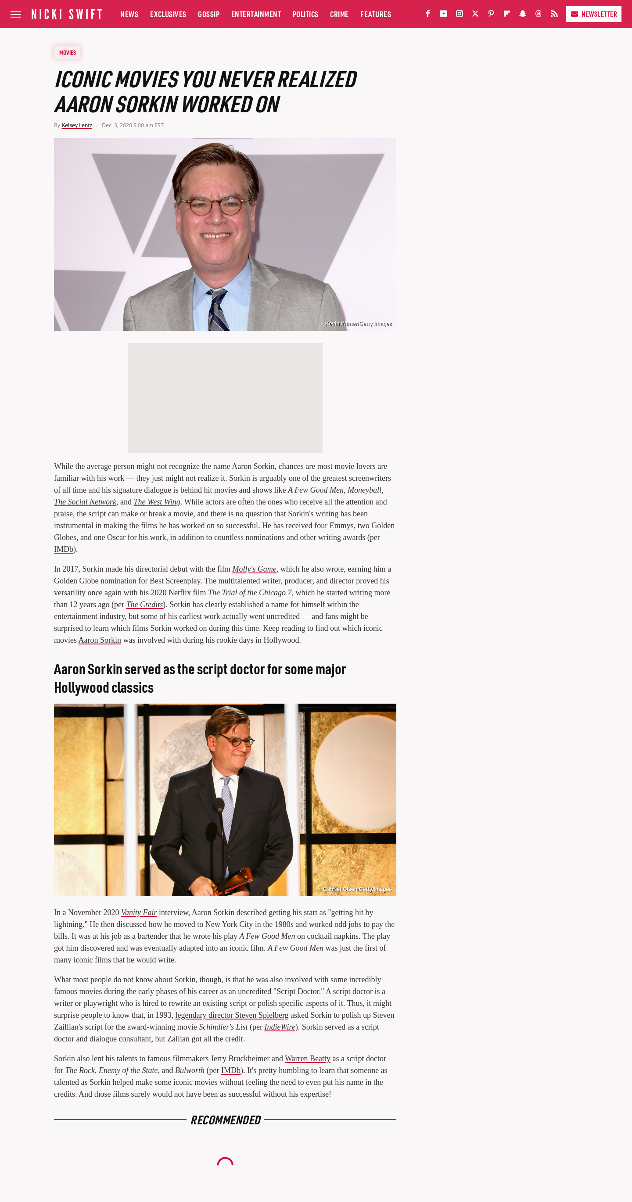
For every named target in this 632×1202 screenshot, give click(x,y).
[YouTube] (443, 15)
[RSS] (554, 15)
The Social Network (85, 501)
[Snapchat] (522, 15)
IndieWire (280, 1027)
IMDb (63, 549)
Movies (67, 52)
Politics (306, 14)
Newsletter (593, 13)
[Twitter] (475, 15)
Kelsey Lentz (77, 125)
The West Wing (157, 501)
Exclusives (168, 14)
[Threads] (538, 15)
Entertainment (256, 14)
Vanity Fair (139, 912)
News (129, 14)
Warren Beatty (307, 1058)
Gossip (208, 14)
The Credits (144, 604)
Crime (339, 14)
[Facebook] (428, 15)
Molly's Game (254, 569)
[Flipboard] (507, 15)
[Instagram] (459, 15)
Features (375, 14)
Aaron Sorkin (100, 640)
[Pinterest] (491, 15)
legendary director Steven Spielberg (231, 1015)
